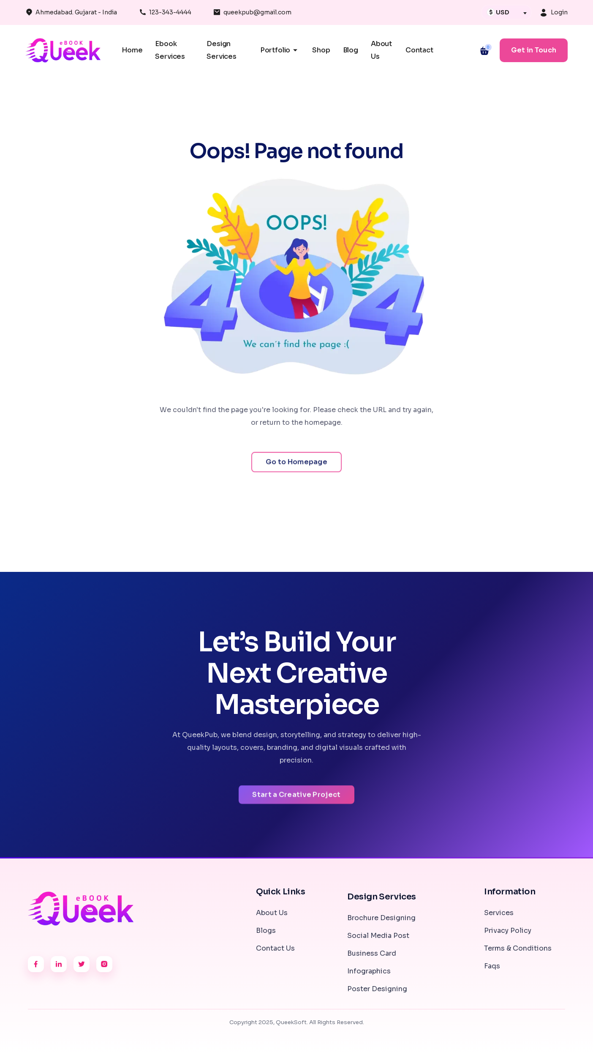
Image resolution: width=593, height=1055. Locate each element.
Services (499, 912)
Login (559, 12)
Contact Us (275, 948)
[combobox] (506, 12)
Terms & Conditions (518, 948)
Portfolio (279, 50)
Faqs (492, 966)
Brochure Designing (381, 917)
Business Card (371, 953)
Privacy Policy (507, 930)
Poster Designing (377, 988)
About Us (272, 912)
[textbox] (504, 12)
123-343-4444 (170, 12)
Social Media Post (378, 935)
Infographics (369, 971)
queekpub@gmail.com (257, 12)
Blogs (266, 930)
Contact (419, 50)
